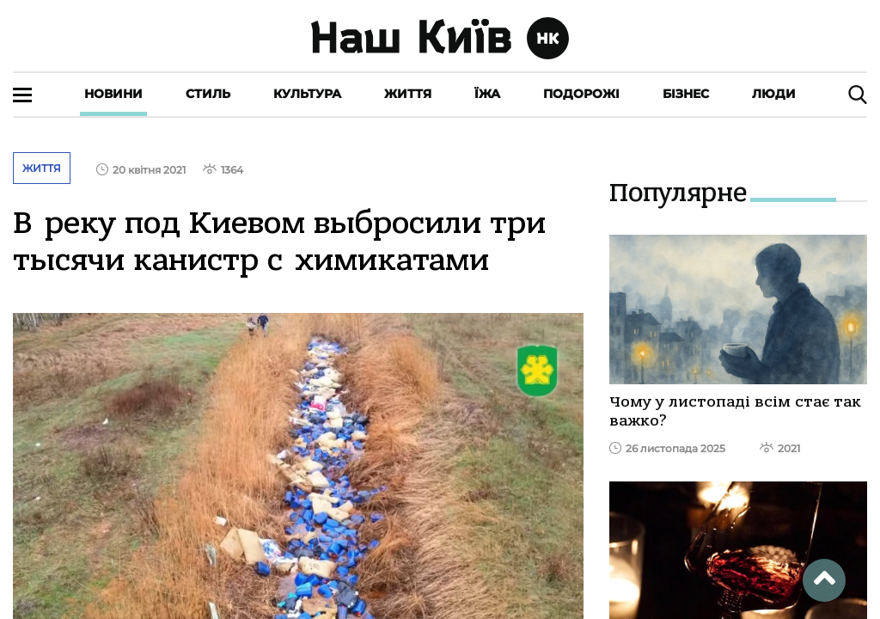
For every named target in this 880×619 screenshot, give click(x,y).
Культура (307, 93)
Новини (113, 93)
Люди (774, 93)
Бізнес (686, 93)
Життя (407, 93)
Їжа (487, 93)
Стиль (208, 93)
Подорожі (581, 93)
